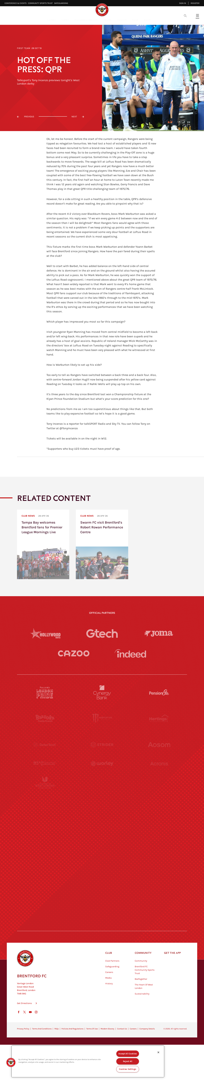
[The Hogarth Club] (45, 901)
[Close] (158, 1052)
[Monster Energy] (102, 718)
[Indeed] (130, 653)
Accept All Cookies (127, 1053)
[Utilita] (45, 823)
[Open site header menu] (197, 15)
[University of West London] (45, 796)
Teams (107, 19)
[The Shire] (102, 875)
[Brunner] (45, 849)
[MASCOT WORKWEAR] (159, 796)
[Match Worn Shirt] (102, 849)
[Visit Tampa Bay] (102, 796)
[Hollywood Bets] (45, 633)
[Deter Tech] (45, 744)
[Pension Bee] (159, 692)
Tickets (122, 19)
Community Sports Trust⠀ (41, 3)
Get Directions (24, 1017)
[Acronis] (159, 770)
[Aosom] (159, 744)
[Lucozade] (159, 901)
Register (195, 3)
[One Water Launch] (159, 823)
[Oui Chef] (159, 849)
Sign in (182, 3)
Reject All (127, 1061)
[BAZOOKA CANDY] (45, 718)
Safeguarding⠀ (61, 3)
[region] (87, 1061)
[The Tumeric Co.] (102, 901)
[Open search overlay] (185, 15)
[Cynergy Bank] (102, 692)
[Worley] (102, 770)
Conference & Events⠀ (16, 3)
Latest (51, 19)
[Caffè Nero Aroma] (102, 927)
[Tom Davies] (159, 875)
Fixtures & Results (86, 19)
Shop (147, 19)
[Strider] (102, 744)
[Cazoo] (74, 653)
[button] (10, 1062)
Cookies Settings (127, 1069)
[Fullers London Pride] (45, 692)
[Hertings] (159, 718)
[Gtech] (102, 633)
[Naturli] (102, 823)
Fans (135, 19)
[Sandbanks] (45, 875)
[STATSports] (45, 770)
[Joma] (159, 633)
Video (65, 19)
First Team (23, 48)
